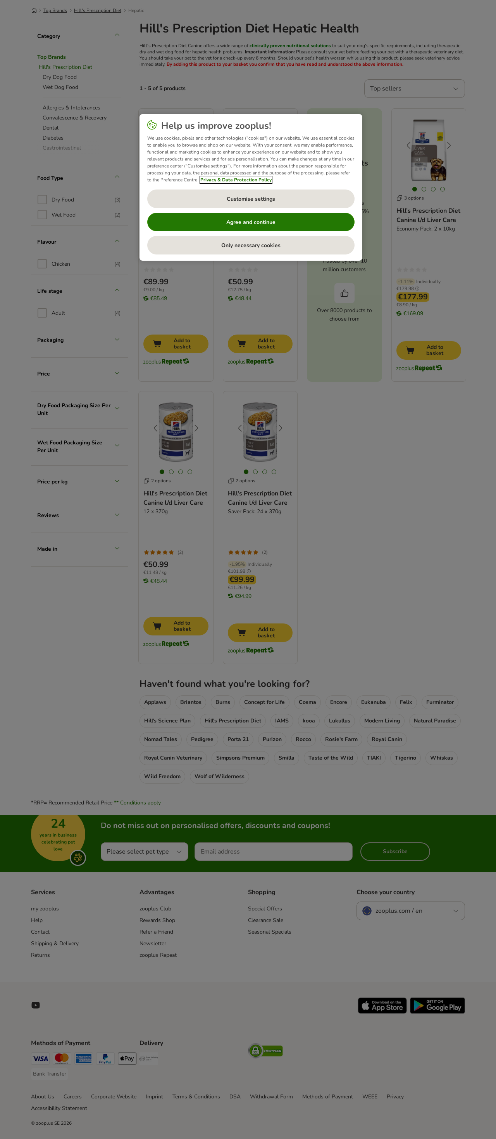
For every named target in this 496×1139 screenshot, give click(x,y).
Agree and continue (251, 222)
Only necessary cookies (251, 245)
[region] (251, 187)
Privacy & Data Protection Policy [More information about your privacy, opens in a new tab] (236, 180)
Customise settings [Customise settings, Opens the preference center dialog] (251, 199)
